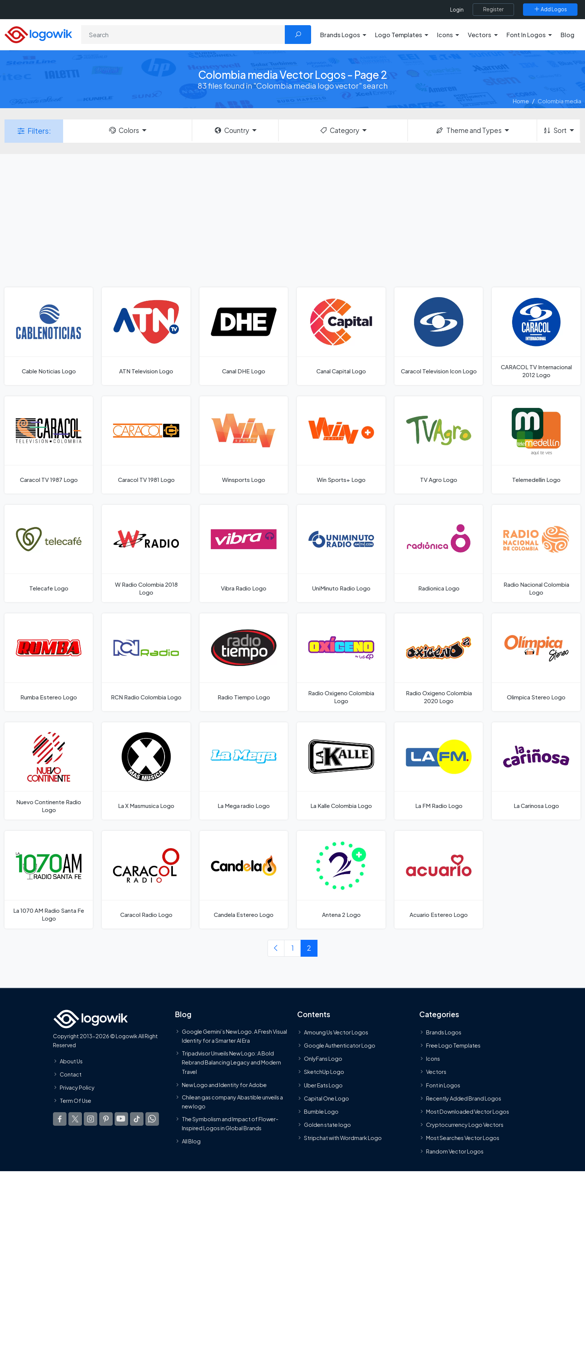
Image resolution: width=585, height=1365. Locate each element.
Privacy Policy (77, 1087)
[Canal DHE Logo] (244, 336)
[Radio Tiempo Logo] (244, 662)
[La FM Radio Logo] (439, 771)
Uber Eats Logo (323, 1084)
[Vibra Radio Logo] (244, 553)
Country (231, 130)
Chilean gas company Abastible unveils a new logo (232, 1102)
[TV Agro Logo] (439, 445)
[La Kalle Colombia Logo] (341, 771)
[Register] (493, 9)
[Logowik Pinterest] (106, 1119)
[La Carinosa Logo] (536, 771)
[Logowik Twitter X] (75, 1119)
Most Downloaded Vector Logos (467, 1111)
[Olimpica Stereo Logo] (536, 662)
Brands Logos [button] (340, 35)
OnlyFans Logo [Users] (323, 1058)
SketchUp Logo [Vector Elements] (324, 1071)
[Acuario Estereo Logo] (439, 879)
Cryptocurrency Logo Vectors (464, 1124)
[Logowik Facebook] (60, 1119)
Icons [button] (445, 35)
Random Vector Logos (455, 1151)
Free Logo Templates (453, 1045)
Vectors (436, 1071)
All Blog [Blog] (191, 1141)
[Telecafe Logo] (49, 553)
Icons (433, 1058)
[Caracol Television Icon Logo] (439, 336)
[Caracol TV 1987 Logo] (49, 445)
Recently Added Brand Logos (463, 1098)
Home (521, 100)
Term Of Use (75, 1100)
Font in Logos (443, 1084)
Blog (567, 35)
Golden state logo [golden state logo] (327, 1124)
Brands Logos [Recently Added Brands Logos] (443, 1031)
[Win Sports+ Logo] (341, 445)
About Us (71, 1060)
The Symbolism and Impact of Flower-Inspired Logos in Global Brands (230, 1123)
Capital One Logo (326, 1098)
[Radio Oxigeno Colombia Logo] (341, 662)
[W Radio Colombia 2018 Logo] (146, 553)
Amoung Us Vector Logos (336, 1031)
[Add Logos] (550, 9)
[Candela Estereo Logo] (244, 879)
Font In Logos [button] (526, 35)
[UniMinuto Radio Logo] (341, 553)
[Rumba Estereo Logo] (49, 662)
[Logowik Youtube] (121, 1119)
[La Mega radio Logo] (244, 771)
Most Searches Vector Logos (462, 1137)
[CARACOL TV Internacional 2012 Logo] (536, 336)
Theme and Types (468, 130)
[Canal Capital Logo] (341, 336)
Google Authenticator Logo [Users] (339, 1045)
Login (457, 9)
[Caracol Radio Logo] (146, 879)
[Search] (183, 34)
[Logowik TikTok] (137, 1119)
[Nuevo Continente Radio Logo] (49, 771)
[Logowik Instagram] (90, 1119)
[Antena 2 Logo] (341, 879)
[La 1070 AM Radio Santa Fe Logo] (49, 879)
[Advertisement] (292, 219)
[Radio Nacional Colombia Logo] (536, 553)
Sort (555, 130)
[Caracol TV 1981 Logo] (146, 445)
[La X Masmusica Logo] (146, 771)
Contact (71, 1074)
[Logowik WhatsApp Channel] (152, 1119)
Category (339, 130)
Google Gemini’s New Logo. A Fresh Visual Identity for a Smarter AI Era (234, 1035)
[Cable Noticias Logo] (49, 336)
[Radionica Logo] (439, 553)
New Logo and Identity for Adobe (224, 1084)
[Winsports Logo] (244, 445)
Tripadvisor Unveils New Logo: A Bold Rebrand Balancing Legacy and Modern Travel (231, 1062)
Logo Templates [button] (398, 35)
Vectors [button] (479, 35)
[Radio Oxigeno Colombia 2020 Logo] (439, 662)
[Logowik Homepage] (38, 34)
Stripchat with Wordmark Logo (343, 1137)
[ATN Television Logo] (146, 336)
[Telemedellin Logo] (536, 445)
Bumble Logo (321, 1111)
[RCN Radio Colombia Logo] (146, 662)
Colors (123, 130)
